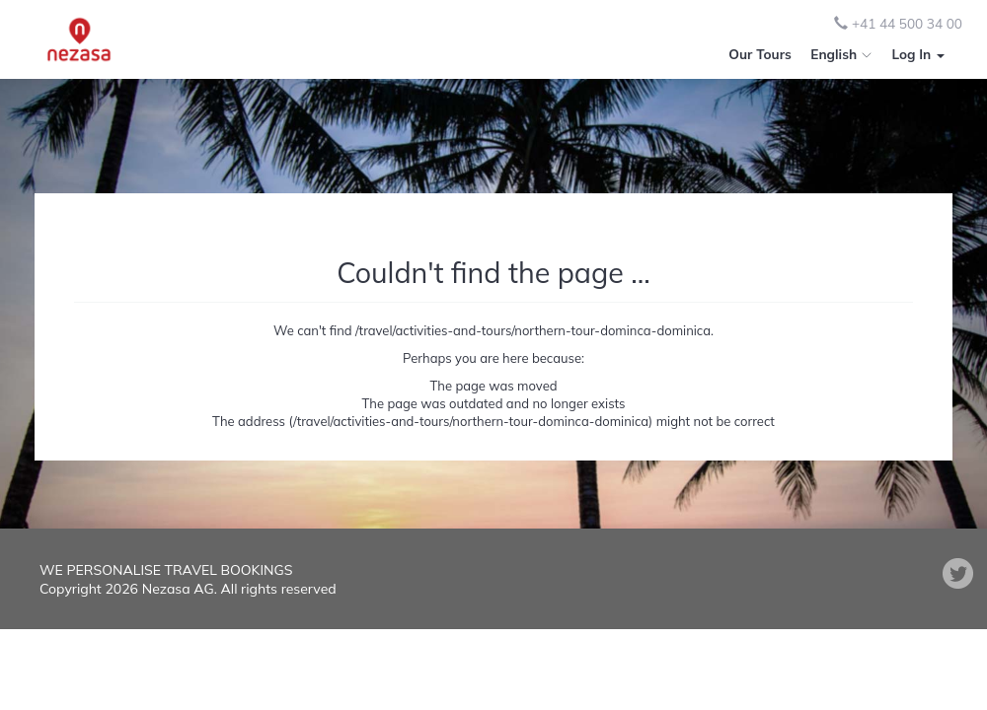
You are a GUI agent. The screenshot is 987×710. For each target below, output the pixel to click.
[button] (917, 54)
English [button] (841, 53)
